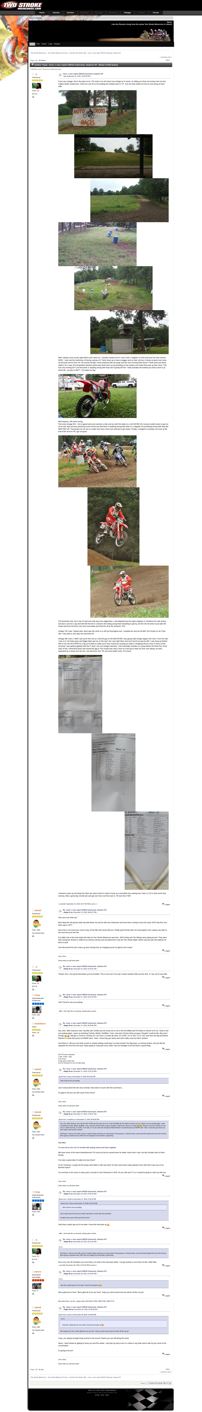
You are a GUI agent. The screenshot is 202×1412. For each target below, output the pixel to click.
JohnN (37, 910)
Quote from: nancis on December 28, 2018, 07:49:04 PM (77, 1315)
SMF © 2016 (101, 1390)
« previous (163, 57)
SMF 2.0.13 (91, 1390)
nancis (37, 1271)
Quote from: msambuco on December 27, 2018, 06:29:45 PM (79, 1119)
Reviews (84, 13)
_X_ (36, 74)
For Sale (99, 13)
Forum (156, 13)
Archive (70, 13)
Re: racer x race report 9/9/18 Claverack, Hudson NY (85, 910)
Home (41, 13)
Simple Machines (110, 1390)
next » (170, 57)
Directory (113, 13)
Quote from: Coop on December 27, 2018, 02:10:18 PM (77, 1076)
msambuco (40, 1023)
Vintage (127, 13)
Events (141, 13)
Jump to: (143, 1383)
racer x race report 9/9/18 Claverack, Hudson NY (83, 74)
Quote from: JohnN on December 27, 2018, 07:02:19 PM (77, 1199)
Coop (37, 995)
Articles (56, 13)
